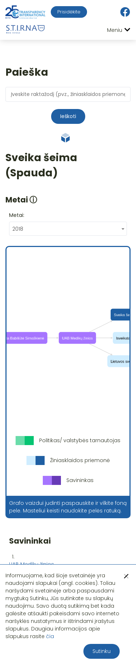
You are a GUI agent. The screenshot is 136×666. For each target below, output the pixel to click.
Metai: (16, 215)
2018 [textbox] (17, 229)
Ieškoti (68, 116)
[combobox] (68, 229)
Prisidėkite (69, 11)
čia (50, 636)
